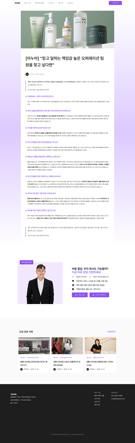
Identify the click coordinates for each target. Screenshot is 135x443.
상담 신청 (70, 3)
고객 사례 (51, 3)
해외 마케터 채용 (39, 3)
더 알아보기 (111, 332)
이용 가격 (60, 3)
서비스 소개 (27, 3)
